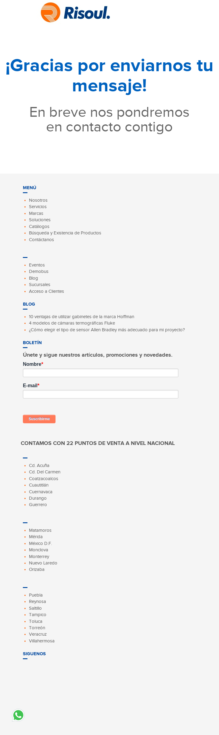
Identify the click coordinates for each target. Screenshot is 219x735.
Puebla (36, 595)
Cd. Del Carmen (44, 471)
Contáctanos (41, 239)
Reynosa (37, 601)
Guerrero (38, 504)
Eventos (37, 265)
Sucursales (39, 284)
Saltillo (35, 608)
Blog (33, 278)
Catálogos (39, 226)
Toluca (35, 621)
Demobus (38, 271)
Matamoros (40, 530)
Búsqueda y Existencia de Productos (65, 232)
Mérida (36, 536)
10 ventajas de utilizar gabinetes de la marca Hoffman (81, 316)
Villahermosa (42, 640)
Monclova (38, 549)
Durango (38, 498)
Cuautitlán (38, 485)
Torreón (37, 627)
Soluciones (40, 219)
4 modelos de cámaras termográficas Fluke (72, 323)
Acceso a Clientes (46, 291)
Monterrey (39, 556)
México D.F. (40, 543)
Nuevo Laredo (43, 562)
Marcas (36, 213)
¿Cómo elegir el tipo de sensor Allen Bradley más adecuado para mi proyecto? (107, 329)
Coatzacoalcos (43, 478)
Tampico (37, 614)
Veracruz (38, 634)
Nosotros (38, 200)
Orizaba (37, 569)
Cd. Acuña (39, 465)
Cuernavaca (40, 491)
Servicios (38, 206)
